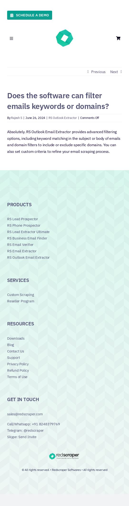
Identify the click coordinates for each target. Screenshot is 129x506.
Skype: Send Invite (21, 437)
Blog (10, 344)
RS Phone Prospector (23, 225)
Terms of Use (17, 377)
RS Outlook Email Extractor (28, 257)
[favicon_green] (64, 30)
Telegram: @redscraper (25, 430)
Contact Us (15, 351)
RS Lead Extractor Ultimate (28, 232)
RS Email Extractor (22, 251)
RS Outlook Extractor (63, 118)
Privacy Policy (18, 364)
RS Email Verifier (20, 244)
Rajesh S (16, 118)
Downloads (16, 338)
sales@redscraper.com (25, 414)
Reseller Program (20, 301)
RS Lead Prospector (22, 219)
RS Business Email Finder (27, 238)
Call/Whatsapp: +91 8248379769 (33, 424)
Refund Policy (18, 370)
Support (13, 357)
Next (114, 71)
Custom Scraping (20, 294)
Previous (98, 71)
